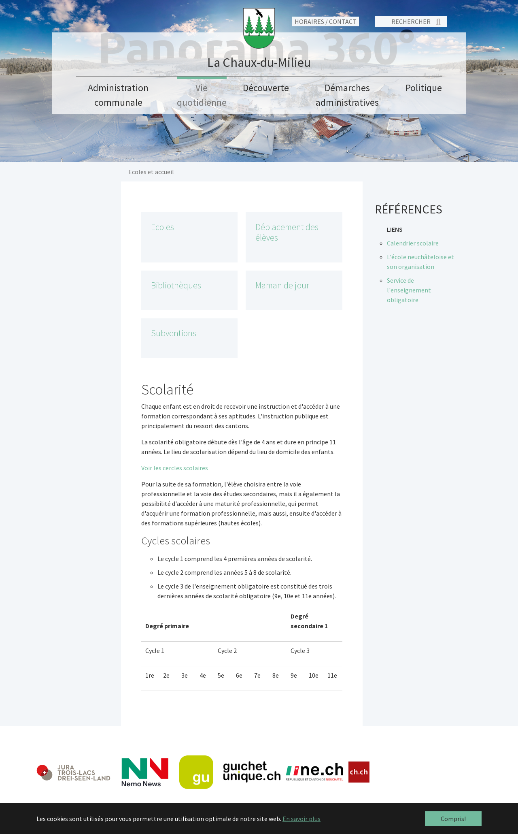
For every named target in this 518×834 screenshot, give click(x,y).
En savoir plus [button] (301, 819)
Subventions (173, 333)
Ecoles (162, 227)
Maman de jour (282, 285)
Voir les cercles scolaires (174, 468)
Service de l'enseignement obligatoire (409, 290)
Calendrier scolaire (413, 243)
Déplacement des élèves (286, 232)
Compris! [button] (453, 819)
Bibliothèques (176, 285)
